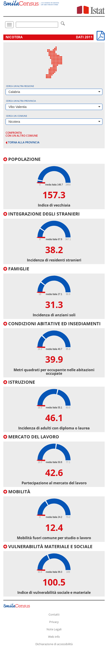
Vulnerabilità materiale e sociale (47, 546)
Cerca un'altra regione (20, 86)
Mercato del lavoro (31, 437)
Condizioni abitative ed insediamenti (52, 324)
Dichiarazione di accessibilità (54, 644)
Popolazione (22, 159)
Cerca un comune (16, 115)
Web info (54, 637)
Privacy (54, 622)
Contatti (54, 614)
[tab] (54, 183)
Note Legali (54, 629)
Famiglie (16, 269)
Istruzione (19, 382)
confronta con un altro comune (22, 134)
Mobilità (16, 492)
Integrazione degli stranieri (41, 214)
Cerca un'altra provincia (21, 100)
